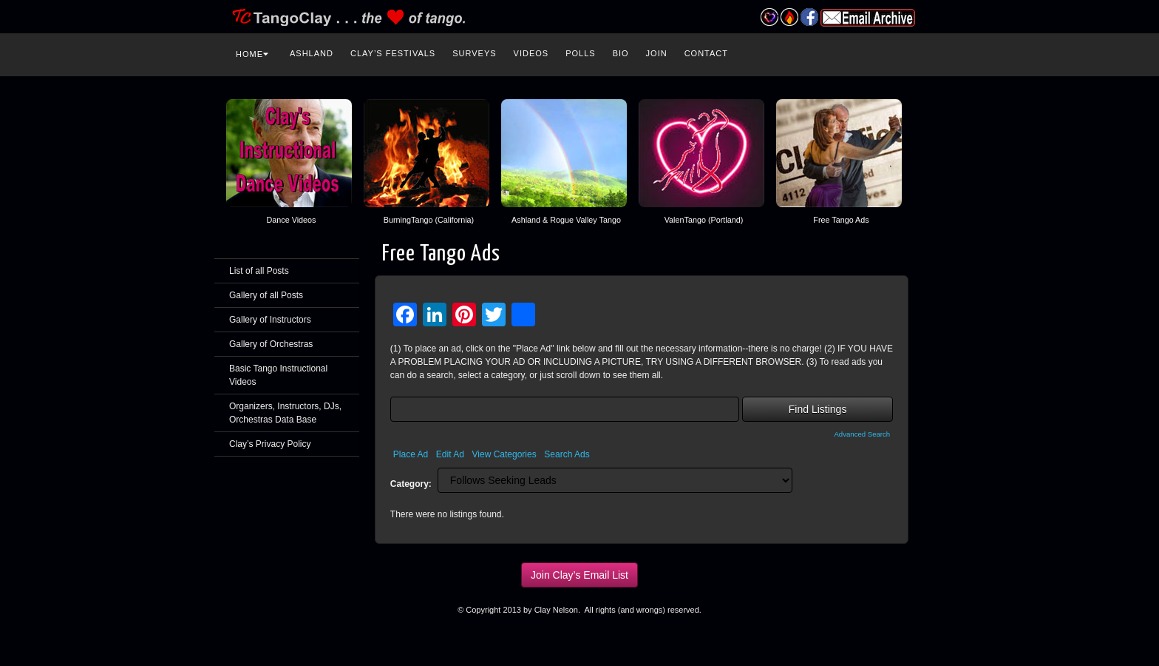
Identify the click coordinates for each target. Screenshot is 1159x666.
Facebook (809, 17)
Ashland (311, 53)
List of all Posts (259, 271)
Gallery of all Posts (266, 295)
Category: (411, 484)
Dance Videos (291, 219)
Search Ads (566, 454)
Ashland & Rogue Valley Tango (566, 219)
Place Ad (410, 454)
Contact (706, 53)
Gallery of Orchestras (271, 344)
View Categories (504, 454)
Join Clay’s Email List (579, 575)
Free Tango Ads (841, 219)
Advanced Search (862, 434)
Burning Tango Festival (789, 17)
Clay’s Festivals (392, 53)
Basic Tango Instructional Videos (278, 375)
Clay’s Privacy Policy (269, 444)
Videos (531, 53)
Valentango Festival (769, 17)
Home (252, 54)
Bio (621, 53)
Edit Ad (450, 454)
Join (656, 53)
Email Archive (867, 18)
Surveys (474, 53)
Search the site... (921, 52)
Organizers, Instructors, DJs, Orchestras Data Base (285, 413)
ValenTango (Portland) (704, 219)
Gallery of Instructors (270, 319)
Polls (580, 53)
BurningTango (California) (429, 219)
